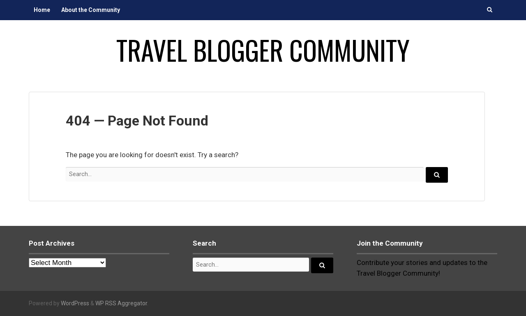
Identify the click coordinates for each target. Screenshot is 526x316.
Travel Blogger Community (263, 49)
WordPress (75, 303)
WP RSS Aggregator (121, 303)
